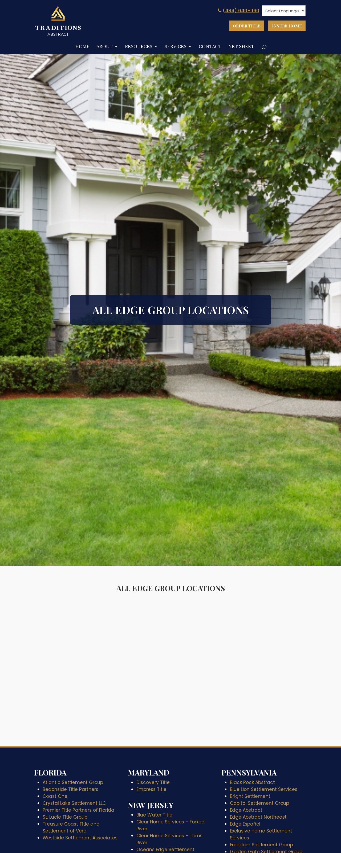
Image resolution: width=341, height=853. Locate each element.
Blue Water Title (154, 814)
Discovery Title (153, 781)
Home (82, 46)
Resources (138, 46)
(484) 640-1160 (238, 10)
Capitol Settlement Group (259, 802)
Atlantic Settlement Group (73, 781)
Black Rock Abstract (252, 781)
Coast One (55, 795)
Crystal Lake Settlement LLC (74, 802)
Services (175, 46)
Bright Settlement (250, 795)
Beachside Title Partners (70, 788)
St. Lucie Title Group (65, 816)
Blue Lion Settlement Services (263, 788)
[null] (284, 10)
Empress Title (151, 788)
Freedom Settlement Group (261, 844)
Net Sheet (241, 46)
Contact (210, 46)
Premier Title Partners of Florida (78, 809)
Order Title (241, 26)
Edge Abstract (246, 809)
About (104, 46)
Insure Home (285, 26)
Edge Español (245, 823)
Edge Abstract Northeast (258, 816)
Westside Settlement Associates (80, 837)
